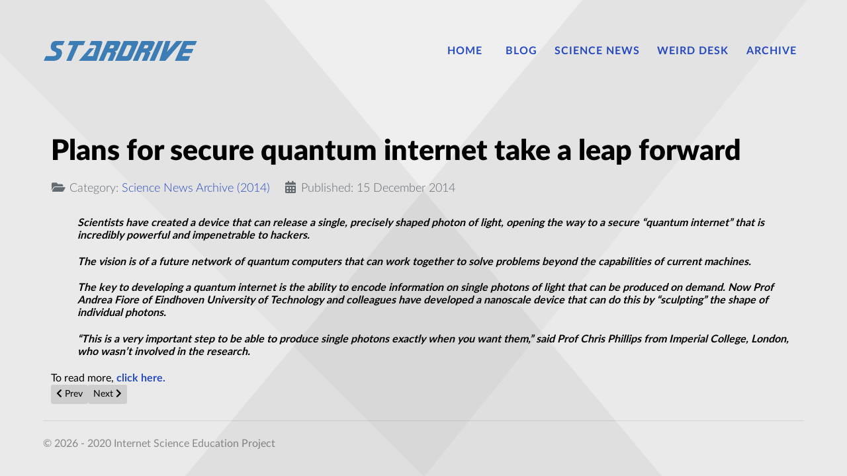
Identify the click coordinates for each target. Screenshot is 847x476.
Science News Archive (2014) (196, 188)
